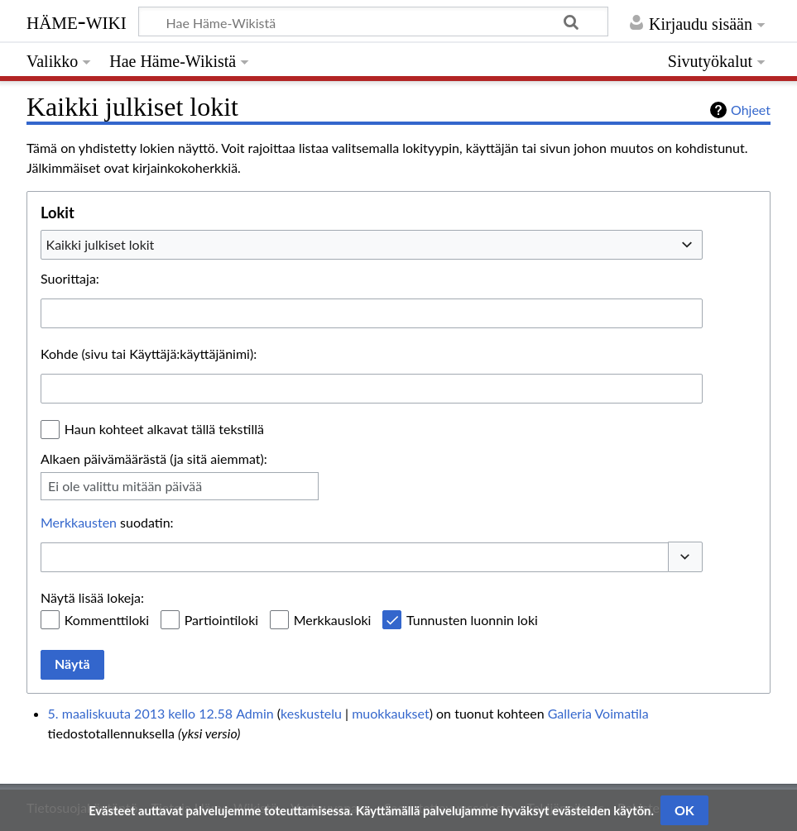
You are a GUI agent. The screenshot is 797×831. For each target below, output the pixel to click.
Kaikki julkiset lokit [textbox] (100, 244)
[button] (685, 556)
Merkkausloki (333, 620)
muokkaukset (390, 713)
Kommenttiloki (107, 620)
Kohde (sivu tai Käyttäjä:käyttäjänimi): (149, 353)
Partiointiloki (221, 620)
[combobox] (372, 245)
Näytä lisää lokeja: (92, 597)
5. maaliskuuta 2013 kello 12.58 (140, 713)
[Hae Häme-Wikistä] (373, 21)
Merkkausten (79, 522)
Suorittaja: (70, 278)
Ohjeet (751, 109)
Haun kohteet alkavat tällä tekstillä (164, 429)
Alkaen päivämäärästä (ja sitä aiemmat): (154, 458)
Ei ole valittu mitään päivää (125, 486)
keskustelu (311, 713)
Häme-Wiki (76, 20)
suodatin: (107, 522)
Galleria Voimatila (598, 713)
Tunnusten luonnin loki (472, 620)
